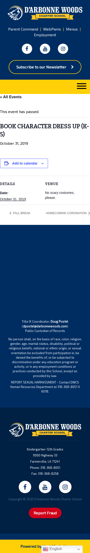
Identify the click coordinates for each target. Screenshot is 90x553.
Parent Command (23, 29)
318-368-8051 (50, 468)
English (52, 549)
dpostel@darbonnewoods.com (45, 326)
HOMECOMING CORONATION (66, 213)
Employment (45, 34)
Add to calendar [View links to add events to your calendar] (25, 163)
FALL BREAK (21, 213)
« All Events (11, 97)
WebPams (52, 29)
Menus (72, 29)
